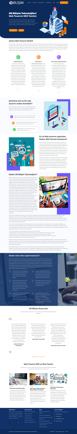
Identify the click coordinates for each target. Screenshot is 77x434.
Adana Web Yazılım (28, 415)
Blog (54, 2)
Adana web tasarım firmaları (36, 63)
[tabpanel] (38, 331)
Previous (10, 318)
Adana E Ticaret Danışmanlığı (30, 411)
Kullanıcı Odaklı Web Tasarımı (44, 421)
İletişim (57, 2)
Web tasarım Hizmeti (28, 413)
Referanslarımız (41, 2)
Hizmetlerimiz (13, 31)
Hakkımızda (35, 2)
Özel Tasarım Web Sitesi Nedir (17, 388)
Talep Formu (64, 2)
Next (10, 351)
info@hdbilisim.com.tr (60, 418)
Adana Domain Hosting (29, 420)
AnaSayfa (29, 2)
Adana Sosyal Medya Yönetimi (30, 422)
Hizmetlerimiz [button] (48, 2)
